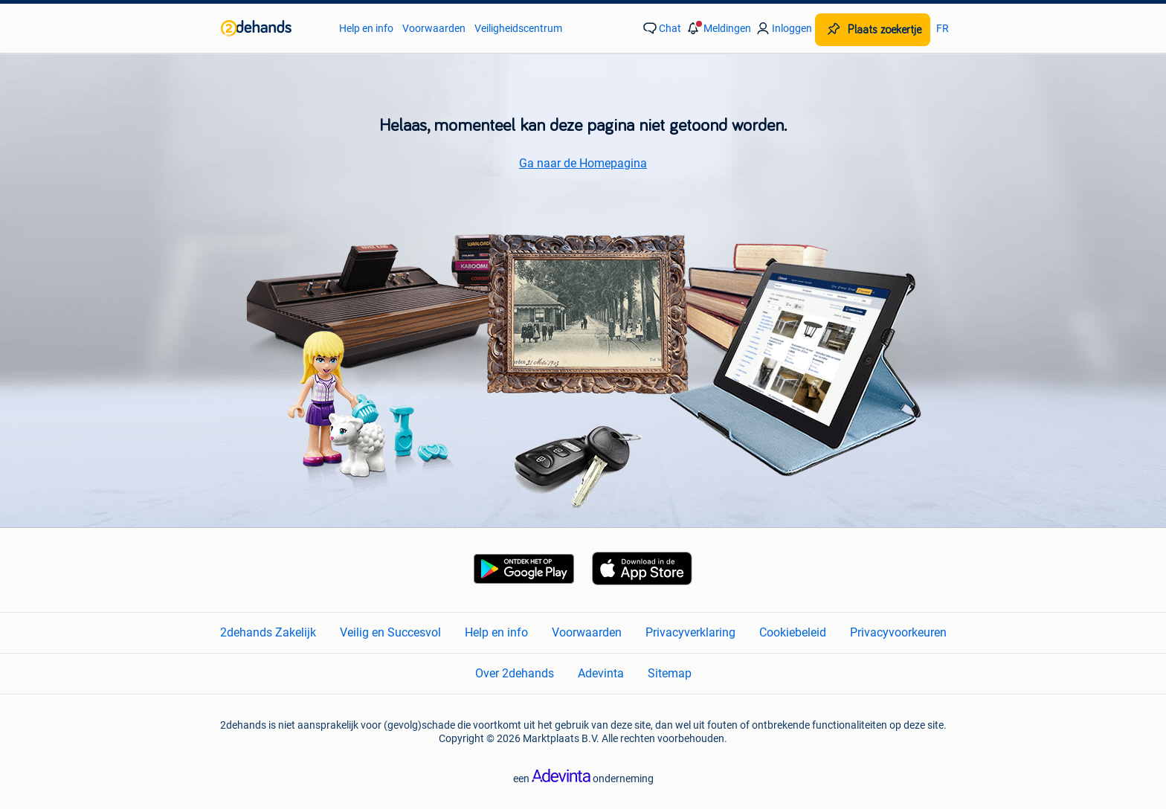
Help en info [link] (366, 28)
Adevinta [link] (601, 673)
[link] (272, 28)
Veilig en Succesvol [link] (390, 632)
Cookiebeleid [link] (792, 632)
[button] (717, 28)
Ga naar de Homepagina (583, 163)
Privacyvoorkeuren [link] (898, 632)
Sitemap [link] (670, 673)
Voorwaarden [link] (434, 28)
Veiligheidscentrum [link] (518, 28)
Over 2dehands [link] (514, 673)
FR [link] (942, 28)
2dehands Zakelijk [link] (268, 632)
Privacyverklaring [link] (690, 632)
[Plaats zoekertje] (872, 29)
